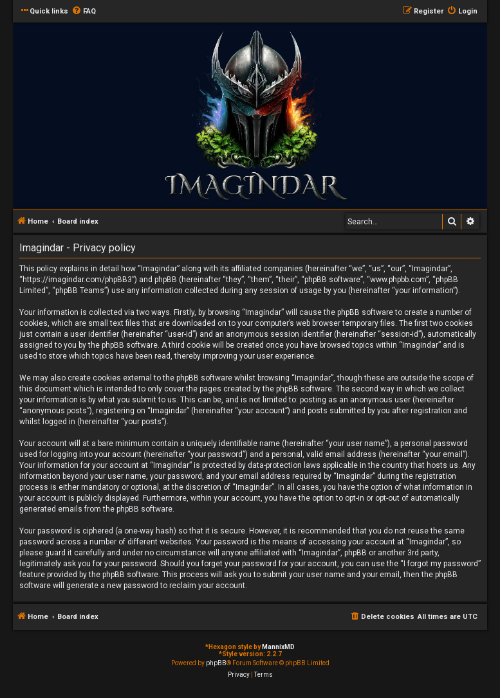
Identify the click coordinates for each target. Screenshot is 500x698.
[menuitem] (83, 11)
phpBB (216, 663)
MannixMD (278, 646)
